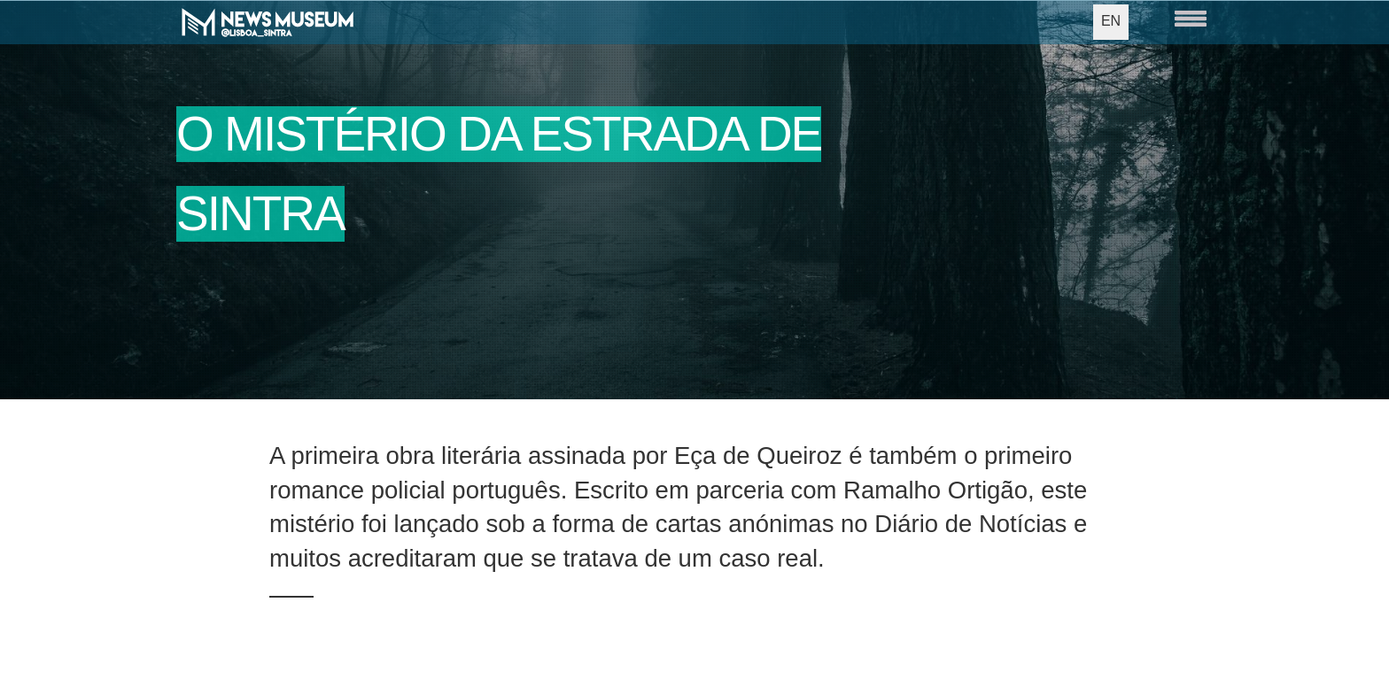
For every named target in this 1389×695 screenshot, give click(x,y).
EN (1111, 20)
